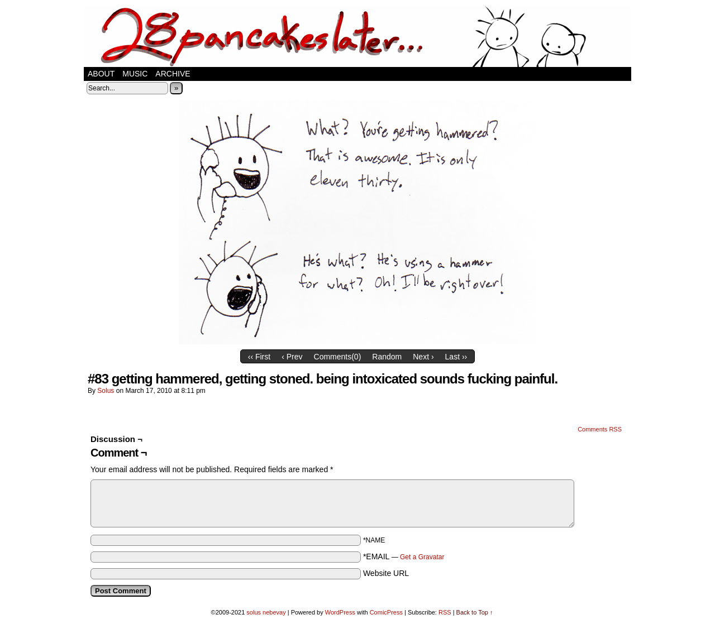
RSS (444, 612)
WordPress (340, 612)
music (134, 73)
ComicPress (386, 612)
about (101, 73)
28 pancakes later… (357, 36)
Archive (172, 73)
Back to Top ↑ (474, 612)
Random (387, 356)
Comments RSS (600, 429)
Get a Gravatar (422, 557)
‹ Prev (292, 356)
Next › (423, 356)
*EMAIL (404, 556)
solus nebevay (265, 612)
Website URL (386, 573)
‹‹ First (259, 356)
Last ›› (456, 356)
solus (105, 391)
